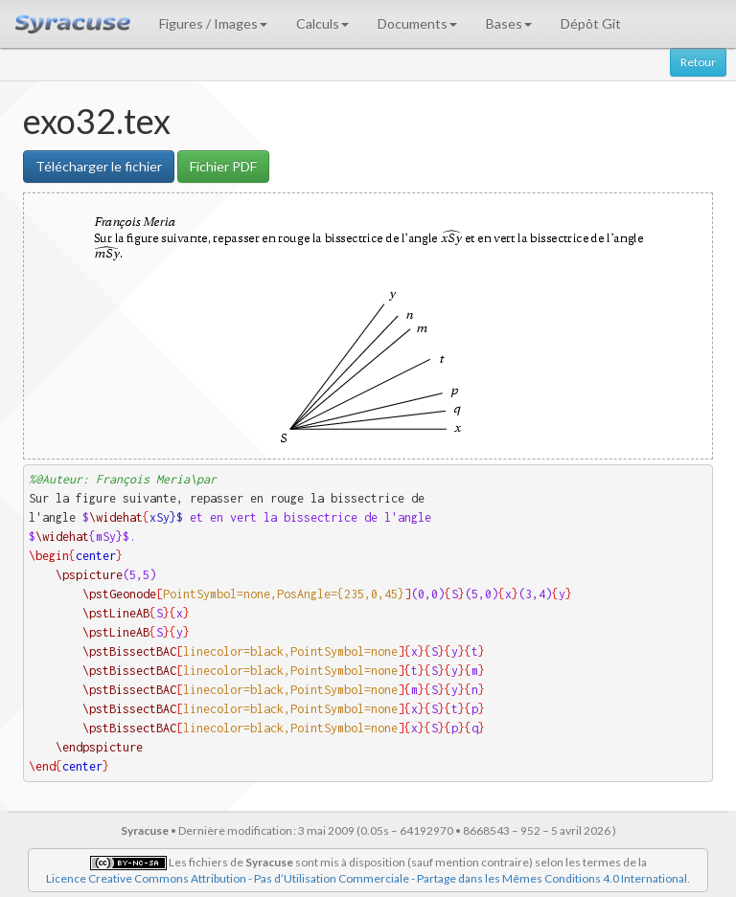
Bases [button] (509, 23)
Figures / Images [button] (213, 23)
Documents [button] (417, 23)
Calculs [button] (322, 23)
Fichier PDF (223, 166)
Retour (698, 62)
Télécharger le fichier (98, 166)
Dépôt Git (591, 23)
